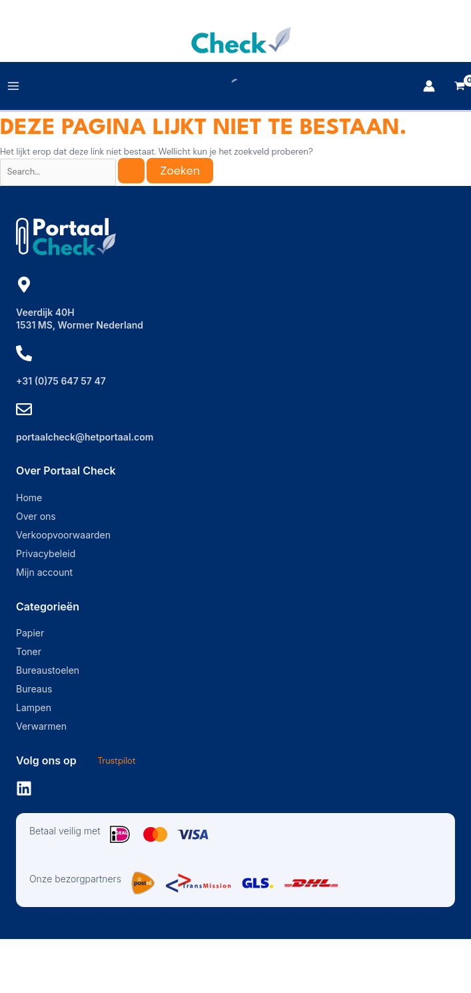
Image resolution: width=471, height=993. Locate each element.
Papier (30, 632)
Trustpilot (117, 760)
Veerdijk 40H (45, 312)
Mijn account (44, 572)
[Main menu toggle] (13, 86)
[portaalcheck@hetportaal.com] (24, 409)
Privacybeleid (45, 553)
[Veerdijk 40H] (24, 285)
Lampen (33, 707)
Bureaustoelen (47, 670)
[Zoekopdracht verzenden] (131, 170)
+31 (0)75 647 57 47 (61, 381)
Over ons (36, 516)
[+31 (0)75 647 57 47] (24, 353)
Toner (28, 651)
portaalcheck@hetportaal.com (84, 437)
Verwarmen (41, 726)
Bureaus (34, 688)
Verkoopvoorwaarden (63, 534)
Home (29, 497)
